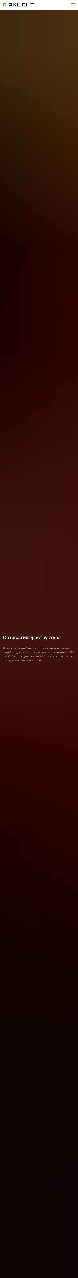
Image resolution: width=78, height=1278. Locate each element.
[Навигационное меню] (73, 4)
